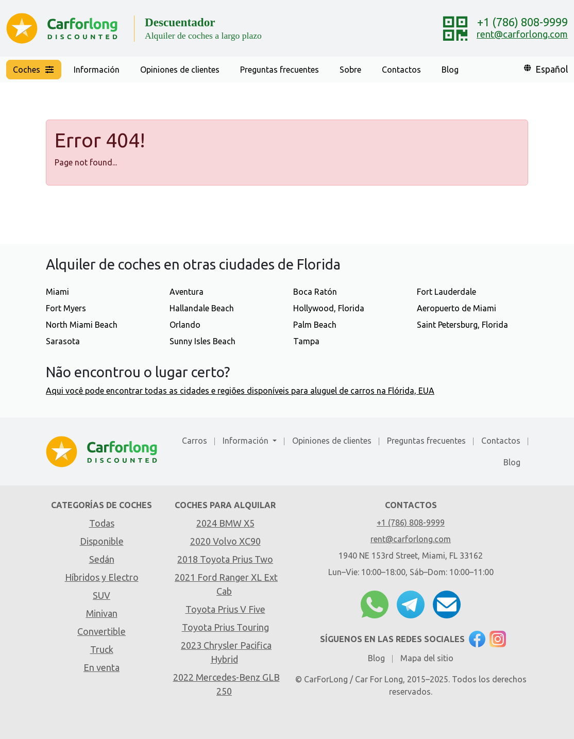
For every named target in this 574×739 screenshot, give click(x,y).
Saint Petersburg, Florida (462, 324)
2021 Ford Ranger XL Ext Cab (226, 584)
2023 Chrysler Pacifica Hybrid (226, 652)
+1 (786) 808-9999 (522, 21)
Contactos (401, 69)
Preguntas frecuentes (279, 69)
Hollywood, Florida (328, 308)
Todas (101, 523)
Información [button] (97, 69)
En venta (101, 667)
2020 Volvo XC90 (225, 541)
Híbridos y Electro (102, 577)
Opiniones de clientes (180, 69)
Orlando (185, 324)
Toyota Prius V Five (225, 609)
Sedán (101, 559)
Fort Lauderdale (446, 291)
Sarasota (63, 341)
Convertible (101, 631)
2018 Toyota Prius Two (225, 559)
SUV (101, 595)
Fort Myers (66, 308)
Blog (450, 69)
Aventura (187, 291)
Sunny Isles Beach (202, 341)
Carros (194, 440)
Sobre (350, 69)
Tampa (306, 341)
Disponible (102, 541)
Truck (101, 649)
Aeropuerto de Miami (456, 308)
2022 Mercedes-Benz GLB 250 (226, 684)
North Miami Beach (81, 324)
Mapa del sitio (426, 658)
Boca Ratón (315, 291)
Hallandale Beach (202, 308)
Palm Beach (314, 324)
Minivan (101, 613)
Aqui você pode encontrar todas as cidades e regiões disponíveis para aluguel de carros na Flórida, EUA (240, 390)
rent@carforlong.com (522, 34)
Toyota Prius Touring (225, 627)
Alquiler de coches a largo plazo (203, 35)
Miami (57, 291)
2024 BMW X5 (225, 523)
